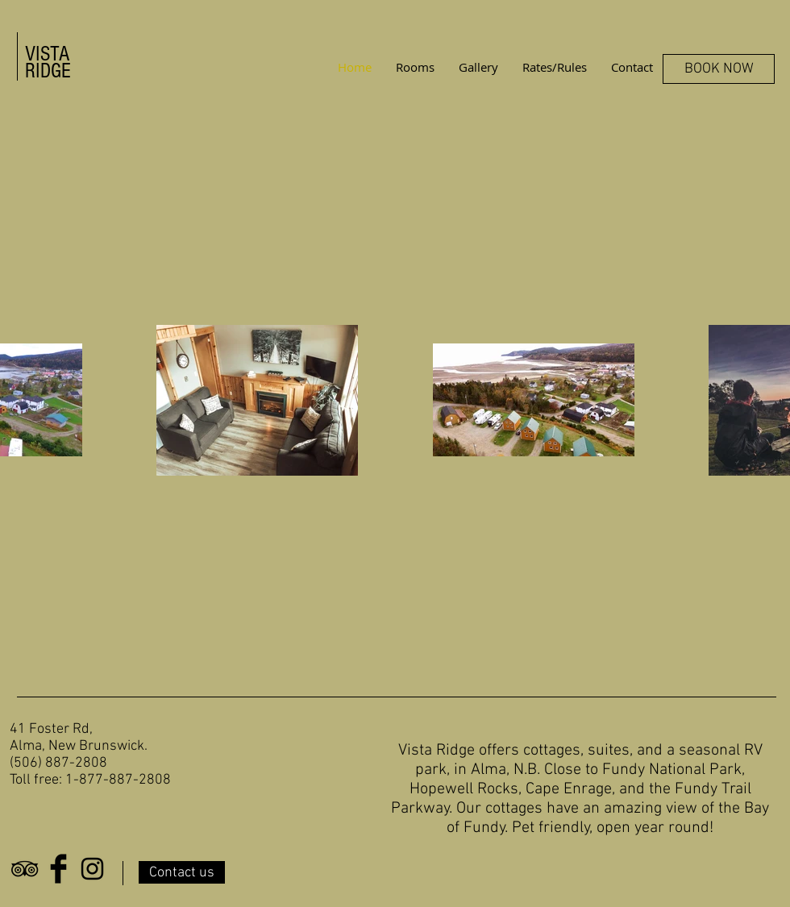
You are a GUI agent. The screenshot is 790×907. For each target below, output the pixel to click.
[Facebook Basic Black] (58, 869)
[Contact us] (182, 872)
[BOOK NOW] (719, 69)
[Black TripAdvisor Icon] (25, 869)
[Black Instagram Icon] (92, 869)
